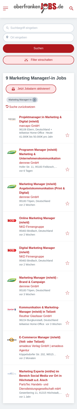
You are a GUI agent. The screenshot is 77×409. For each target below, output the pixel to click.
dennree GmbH (29, 162)
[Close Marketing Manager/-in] (34, 100)
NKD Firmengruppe (31, 226)
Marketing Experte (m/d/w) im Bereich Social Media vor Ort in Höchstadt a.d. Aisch (40, 376)
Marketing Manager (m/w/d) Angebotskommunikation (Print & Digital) (42, 188)
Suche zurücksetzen (20, 106)
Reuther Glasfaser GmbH (35, 316)
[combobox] (38, 28)
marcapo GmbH (29, 125)
